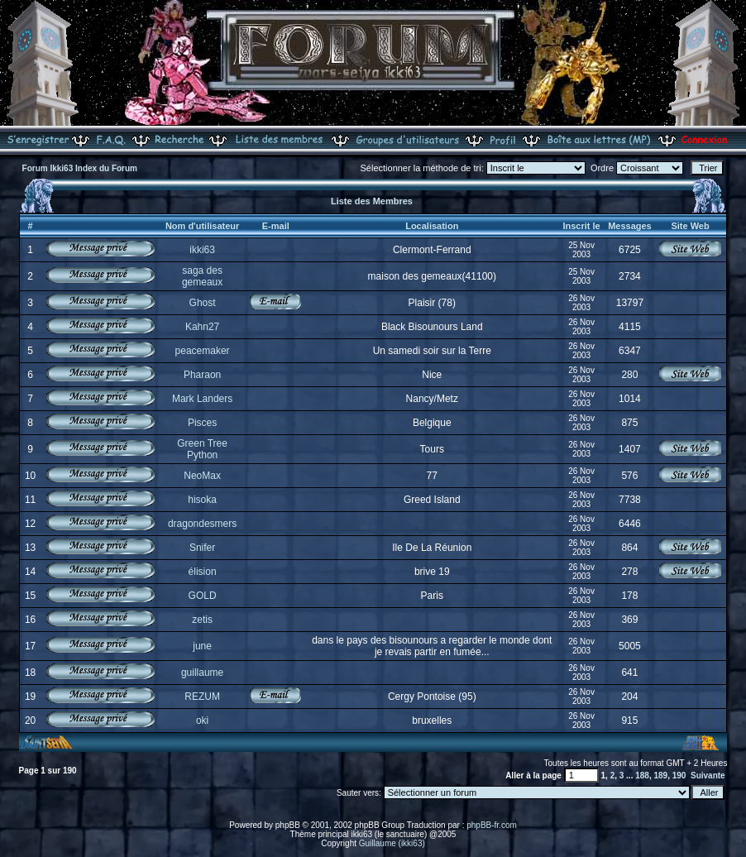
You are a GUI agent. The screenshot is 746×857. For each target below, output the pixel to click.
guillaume (202, 672)
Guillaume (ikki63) (392, 843)
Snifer (202, 547)
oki (202, 720)
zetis (202, 619)
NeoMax (202, 475)
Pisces (202, 422)
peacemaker (202, 351)
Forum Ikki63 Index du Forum (79, 168)
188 (642, 775)
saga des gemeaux (202, 276)
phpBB (287, 825)
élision (203, 571)
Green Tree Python (202, 449)
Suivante (708, 775)
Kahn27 (202, 327)
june (202, 646)
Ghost (202, 303)
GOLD (203, 595)
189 (660, 775)
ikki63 (202, 250)
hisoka (202, 499)
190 (679, 775)
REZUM (202, 696)
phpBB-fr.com (491, 825)
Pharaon (202, 375)
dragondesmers (202, 523)
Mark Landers (202, 399)
